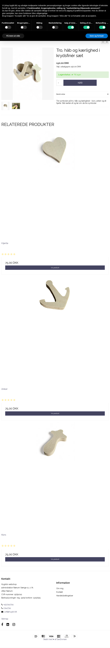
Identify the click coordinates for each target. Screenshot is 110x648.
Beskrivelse (60, 94)
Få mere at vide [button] (13, 36)
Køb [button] (80, 82)
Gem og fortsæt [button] (97, 36)
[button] (103, 42)
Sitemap (4, 619)
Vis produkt (55, 268)
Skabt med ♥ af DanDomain (55, 639)
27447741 (6, 608)
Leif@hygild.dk (10, 612)
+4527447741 (7, 604)
